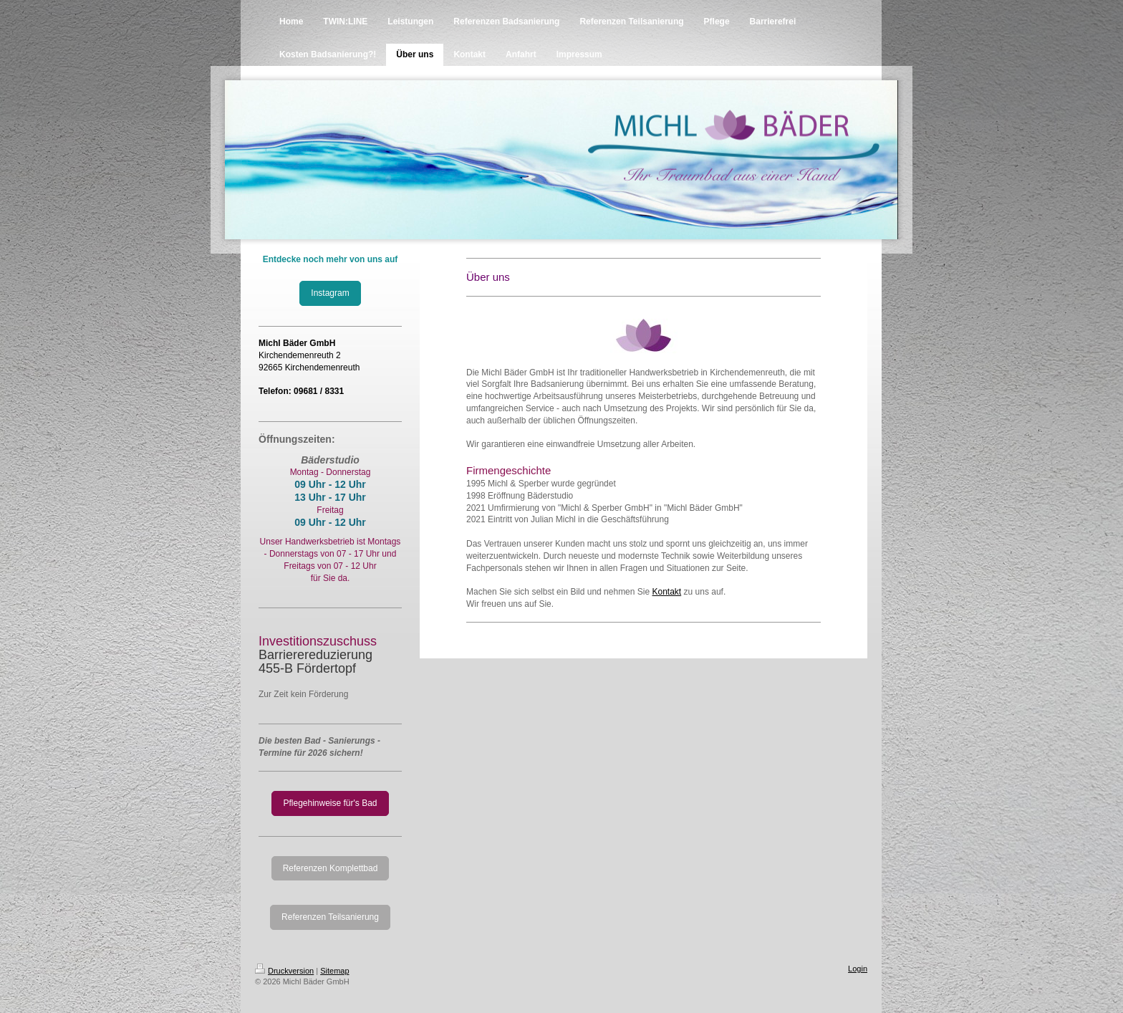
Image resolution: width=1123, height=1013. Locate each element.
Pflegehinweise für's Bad (330, 803)
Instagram (330, 293)
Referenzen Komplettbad (330, 868)
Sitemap (334, 970)
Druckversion (284, 970)
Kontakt (666, 592)
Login (857, 968)
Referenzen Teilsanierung (330, 917)
